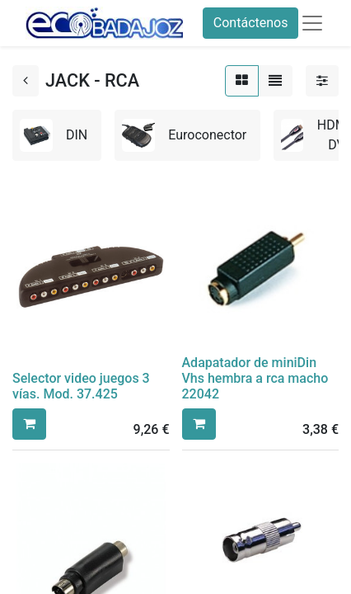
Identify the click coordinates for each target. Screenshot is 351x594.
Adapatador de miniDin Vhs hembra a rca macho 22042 (255, 378)
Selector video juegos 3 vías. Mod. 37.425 (81, 386)
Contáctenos (250, 23)
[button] (29, 424)
